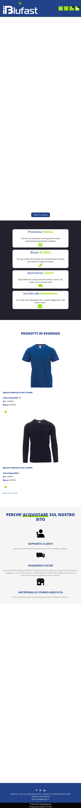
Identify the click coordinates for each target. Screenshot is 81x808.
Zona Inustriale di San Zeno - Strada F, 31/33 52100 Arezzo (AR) (44, 794)
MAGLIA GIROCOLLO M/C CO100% (18, 392)
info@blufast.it (43, 799)
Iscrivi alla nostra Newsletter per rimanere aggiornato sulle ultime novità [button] (40, 299)
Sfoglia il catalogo (40, 215)
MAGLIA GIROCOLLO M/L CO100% (17, 468)
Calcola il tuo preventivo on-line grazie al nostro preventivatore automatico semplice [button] (40, 238)
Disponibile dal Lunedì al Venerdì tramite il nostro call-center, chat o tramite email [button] (40, 279)
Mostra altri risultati (10, 493)
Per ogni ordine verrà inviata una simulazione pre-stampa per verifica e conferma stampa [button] (40, 258)
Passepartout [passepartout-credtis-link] (45, 804)
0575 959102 (44, 796)
